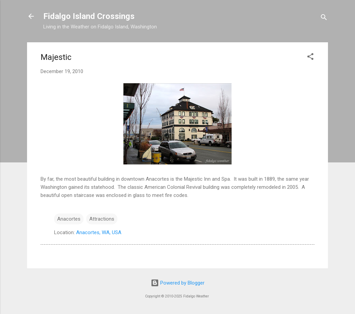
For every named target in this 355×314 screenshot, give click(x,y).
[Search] (324, 18)
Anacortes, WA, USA (98, 232)
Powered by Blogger (178, 283)
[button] (310, 57)
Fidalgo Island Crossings (89, 16)
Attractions (101, 219)
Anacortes (68, 219)
